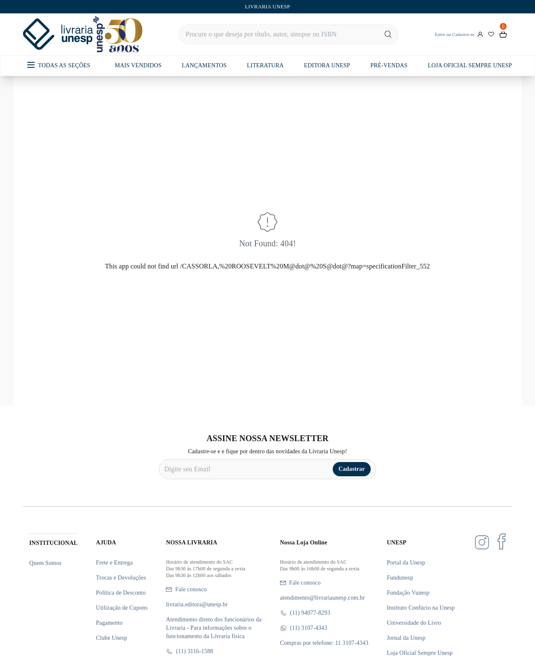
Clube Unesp (111, 638)
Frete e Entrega (114, 562)
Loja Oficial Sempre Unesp (420, 653)
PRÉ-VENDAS (389, 65)
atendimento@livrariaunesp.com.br (322, 598)
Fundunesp (400, 578)
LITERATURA (265, 65)
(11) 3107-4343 (303, 628)
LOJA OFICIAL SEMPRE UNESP (470, 65)
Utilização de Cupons (122, 608)
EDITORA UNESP (327, 65)
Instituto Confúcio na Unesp (421, 608)
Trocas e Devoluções (121, 578)
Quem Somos (45, 563)
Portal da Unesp (406, 562)
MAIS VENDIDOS (138, 65)
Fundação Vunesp (408, 593)
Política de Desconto (121, 593)
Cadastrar (352, 469)
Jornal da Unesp (406, 638)
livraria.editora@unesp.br (197, 604)
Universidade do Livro (414, 623)
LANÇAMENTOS (204, 65)
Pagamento (109, 623)
